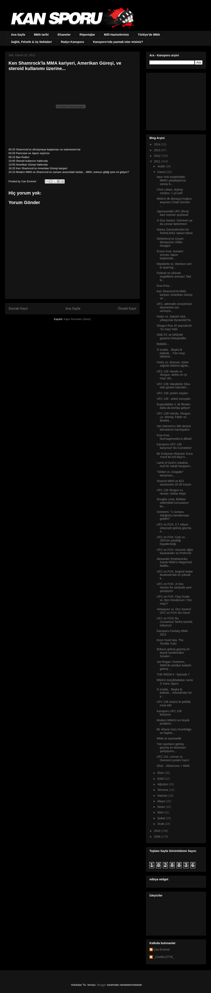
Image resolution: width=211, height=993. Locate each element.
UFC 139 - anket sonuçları (173, 398)
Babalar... (163, 343)
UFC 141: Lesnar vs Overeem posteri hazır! (173, 758)
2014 (157, 144)
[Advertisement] (175, 100)
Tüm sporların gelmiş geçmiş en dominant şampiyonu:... (171, 747)
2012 (157, 155)
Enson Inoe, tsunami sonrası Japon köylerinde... (170, 255)
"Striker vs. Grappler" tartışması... (170, 473)
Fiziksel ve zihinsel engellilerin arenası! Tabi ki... (174, 276)
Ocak (161, 823)
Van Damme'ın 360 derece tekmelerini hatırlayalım (174, 427)
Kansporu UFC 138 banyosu (169, 712)
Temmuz (163, 789)
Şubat (161, 818)
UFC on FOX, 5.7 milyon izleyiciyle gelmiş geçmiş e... (174, 528)
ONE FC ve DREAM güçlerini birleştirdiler (171, 336)
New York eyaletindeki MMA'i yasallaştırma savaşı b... (171, 180)
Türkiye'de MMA (149, 34)
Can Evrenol (162, 949)
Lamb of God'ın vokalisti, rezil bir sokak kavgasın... (174, 464)
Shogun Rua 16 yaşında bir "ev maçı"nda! (174, 327)
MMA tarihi (41, 34)
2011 (157, 161)
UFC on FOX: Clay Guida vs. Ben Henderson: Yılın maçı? (174, 600)
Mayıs (161, 801)
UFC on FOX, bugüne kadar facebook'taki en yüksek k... (175, 575)
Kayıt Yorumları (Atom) (77, 319)
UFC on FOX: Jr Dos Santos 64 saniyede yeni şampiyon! (174, 587)
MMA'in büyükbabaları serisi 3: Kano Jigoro (175, 681)
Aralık (161, 166)
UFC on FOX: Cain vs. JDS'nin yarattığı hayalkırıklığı (171, 540)
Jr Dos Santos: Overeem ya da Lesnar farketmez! (174, 222)
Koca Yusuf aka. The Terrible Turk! (170, 641)
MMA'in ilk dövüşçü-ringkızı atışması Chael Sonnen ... (174, 202)
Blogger (101, 984)
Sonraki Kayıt (18, 308)
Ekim (161, 772)
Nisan (161, 806)
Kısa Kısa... (164, 285)
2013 (157, 150)
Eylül (160, 778)
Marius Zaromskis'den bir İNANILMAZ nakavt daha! (175, 231)
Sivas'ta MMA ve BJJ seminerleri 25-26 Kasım (174, 482)
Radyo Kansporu (72, 41)
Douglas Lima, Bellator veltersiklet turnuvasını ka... (173, 503)
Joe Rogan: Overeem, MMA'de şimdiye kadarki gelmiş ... (174, 665)
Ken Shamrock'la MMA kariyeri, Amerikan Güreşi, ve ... (175, 295)
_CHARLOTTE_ (164, 957)
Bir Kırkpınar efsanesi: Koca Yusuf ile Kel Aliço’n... (175, 455)
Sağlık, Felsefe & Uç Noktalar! (31, 41)
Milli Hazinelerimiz (116, 34)
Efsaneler (64, 34)
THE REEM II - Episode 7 (173, 674)
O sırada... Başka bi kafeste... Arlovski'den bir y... (174, 693)
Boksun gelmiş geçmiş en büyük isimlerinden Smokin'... (173, 653)
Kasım (161, 172)
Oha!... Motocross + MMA (173, 765)
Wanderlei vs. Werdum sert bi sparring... (174, 265)
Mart (160, 812)
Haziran (162, 795)
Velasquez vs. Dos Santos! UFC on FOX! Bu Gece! (174, 611)
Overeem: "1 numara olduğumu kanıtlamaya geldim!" (173, 515)
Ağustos (163, 784)
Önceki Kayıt (127, 308)
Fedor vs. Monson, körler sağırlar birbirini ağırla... (173, 364)
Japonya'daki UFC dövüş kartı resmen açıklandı (173, 213)
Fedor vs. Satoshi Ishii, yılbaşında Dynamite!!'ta (174, 318)
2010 (157, 830)
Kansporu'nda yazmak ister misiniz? (118, 41)
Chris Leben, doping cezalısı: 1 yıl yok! (170, 191)
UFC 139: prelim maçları (172, 393)
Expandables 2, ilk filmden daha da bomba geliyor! (173, 406)
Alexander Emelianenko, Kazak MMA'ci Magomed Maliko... (174, 562)
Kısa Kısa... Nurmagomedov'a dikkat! (174, 437)
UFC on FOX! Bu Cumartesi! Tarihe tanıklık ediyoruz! (175, 622)
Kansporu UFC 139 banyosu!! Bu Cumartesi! (174, 446)
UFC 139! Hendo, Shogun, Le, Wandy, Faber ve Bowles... (174, 417)
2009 (157, 836)
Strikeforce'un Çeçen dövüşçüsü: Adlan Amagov (170, 242)
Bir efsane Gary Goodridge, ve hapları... (174, 731)
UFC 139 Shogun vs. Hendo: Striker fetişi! (171, 491)
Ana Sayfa (18, 34)
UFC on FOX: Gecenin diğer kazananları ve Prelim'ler (175, 551)
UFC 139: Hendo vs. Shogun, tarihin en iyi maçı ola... (172, 375)
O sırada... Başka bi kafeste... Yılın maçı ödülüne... (171, 353)
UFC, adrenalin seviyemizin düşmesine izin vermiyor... (174, 307)
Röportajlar (87, 34)
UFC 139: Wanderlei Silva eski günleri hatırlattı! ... (173, 385)
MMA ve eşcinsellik (169, 738)
